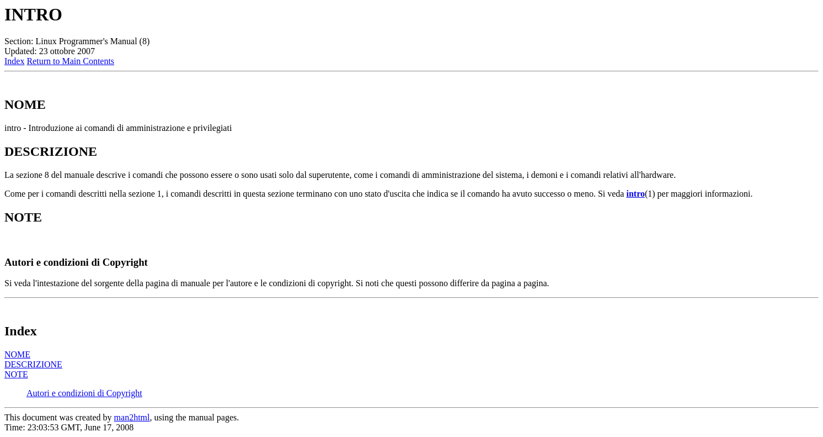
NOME (17, 354)
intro (635, 193)
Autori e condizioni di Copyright (84, 393)
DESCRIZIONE (33, 364)
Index (14, 61)
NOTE (16, 374)
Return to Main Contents (70, 61)
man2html (132, 417)
